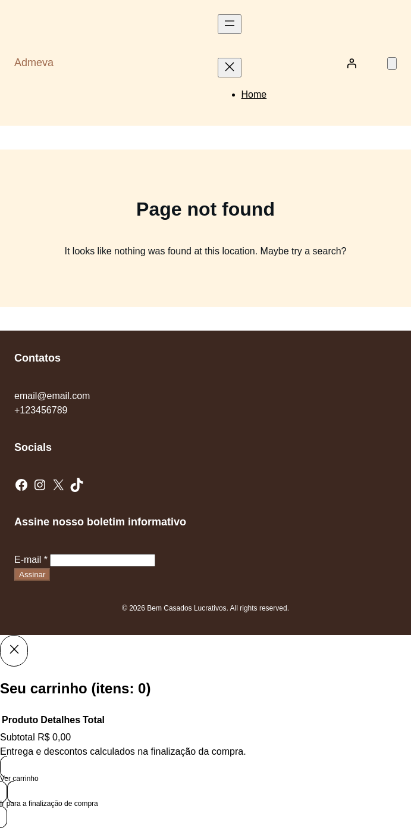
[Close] (14, 650)
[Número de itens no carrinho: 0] (392, 63)
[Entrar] (351, 63)
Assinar (32, 574)
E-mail (31, 560)
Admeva (34, 63)
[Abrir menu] (229, 24)
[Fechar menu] (229, 67)
